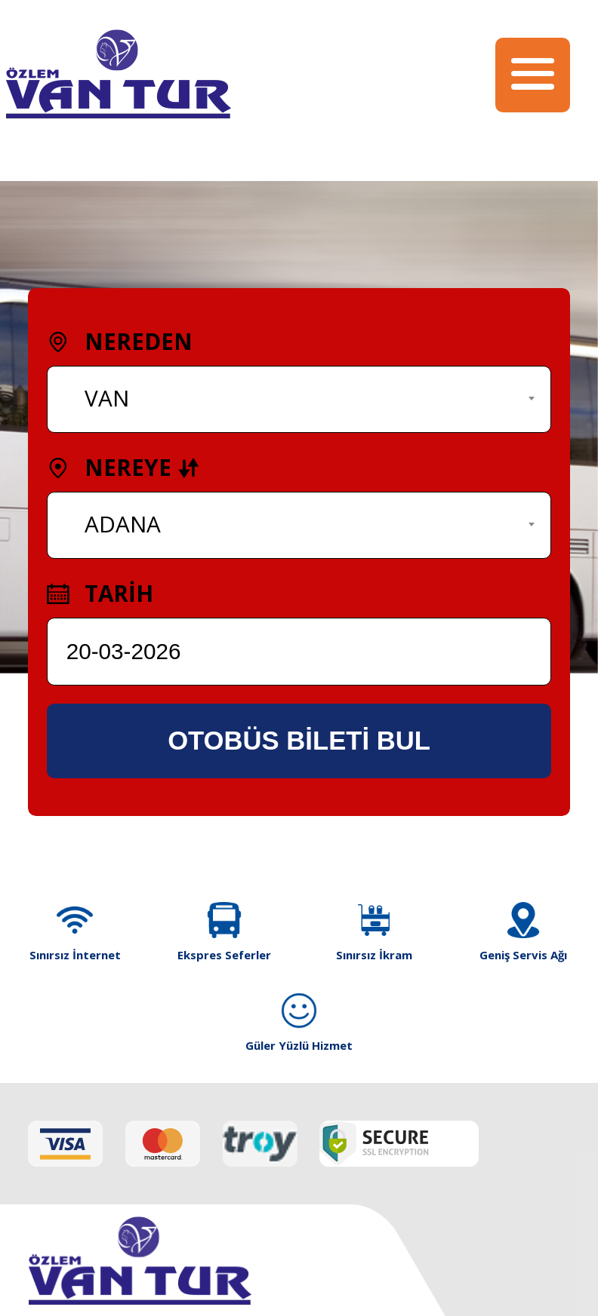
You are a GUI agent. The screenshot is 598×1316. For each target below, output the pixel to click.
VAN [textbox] (107, 397)
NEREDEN (120, 341)
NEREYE (123, 467)
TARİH (100, 593)
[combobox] (299, 399)
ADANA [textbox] (123, 523)
